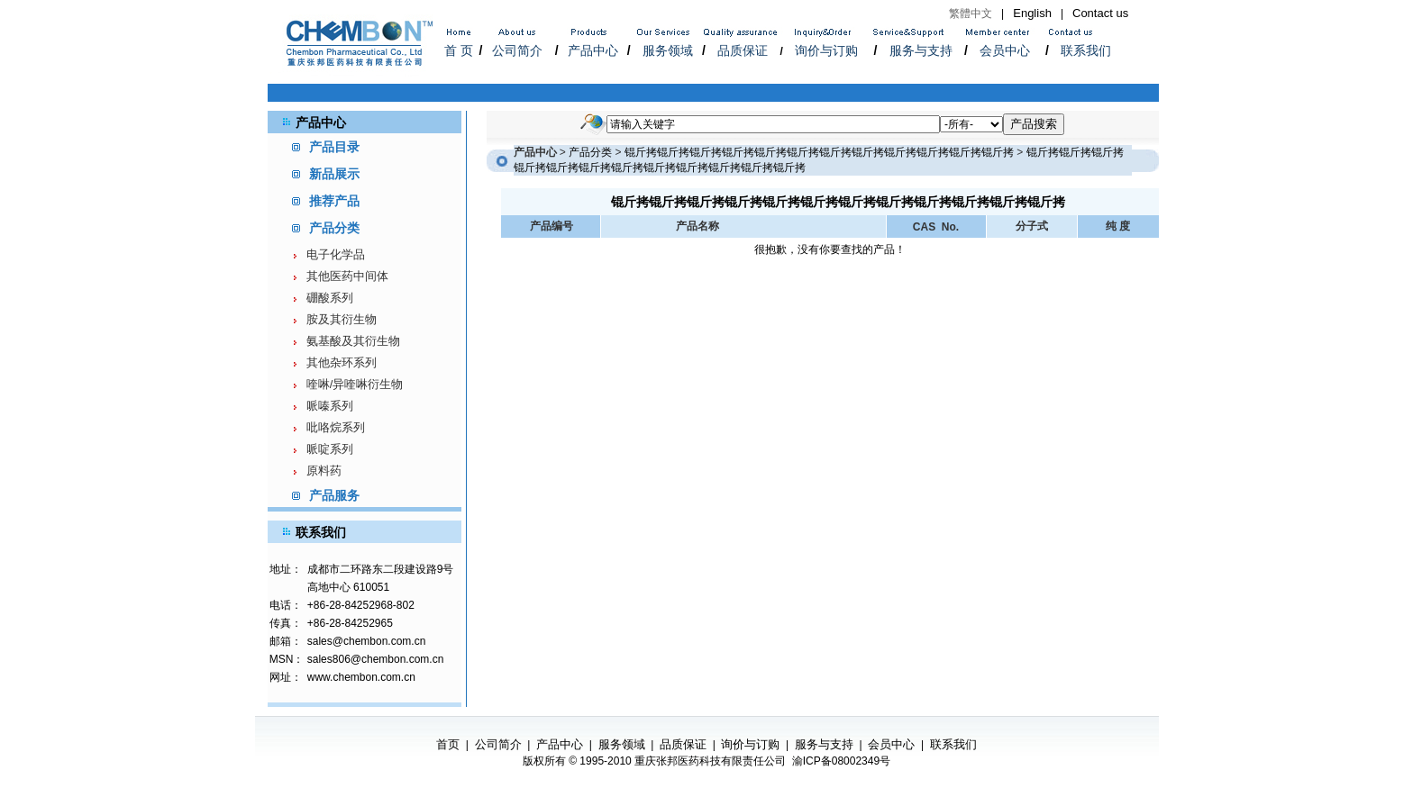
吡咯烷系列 (335, 427)
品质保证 (742, 50)
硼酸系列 (329, 297)
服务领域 (668, 50)
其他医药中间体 (347, 276)
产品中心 (593, 50)
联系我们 (1086, 50)
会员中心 (1005, 50)
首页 (448, 744)
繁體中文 (970, 13)
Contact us (1100, 13)
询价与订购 (826, 50)
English (1032, 13)
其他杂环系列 (341, 362)
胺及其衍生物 (341, 319)
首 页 (458, 50)
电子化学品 (335, 254)
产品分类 (590, 152)
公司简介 (517, 50)
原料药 (324, 470)
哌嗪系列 (329, 405)
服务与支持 (921, 50)
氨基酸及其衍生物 (353, 341)
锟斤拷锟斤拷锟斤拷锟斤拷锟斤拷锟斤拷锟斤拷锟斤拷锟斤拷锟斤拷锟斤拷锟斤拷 (819, 152)
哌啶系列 (329, 449)
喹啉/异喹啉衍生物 (355, 384)
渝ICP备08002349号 (841, 761)
